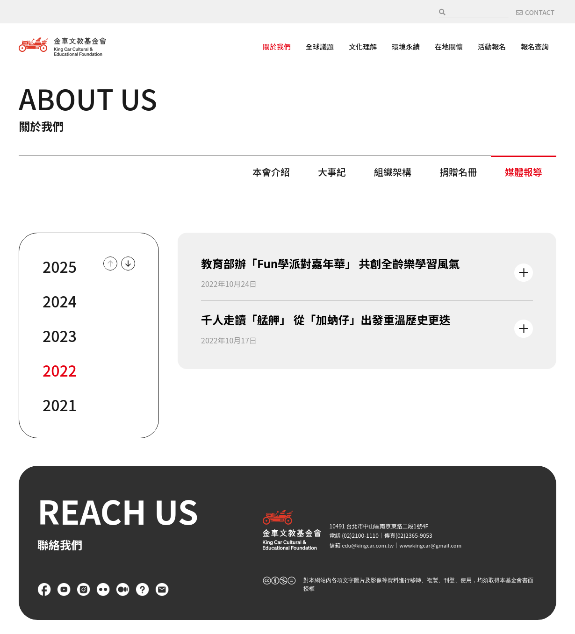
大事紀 (332, 171)
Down (128, 263)
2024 (60, 301)
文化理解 (363, 46)
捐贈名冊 (458, 171)
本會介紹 (271, 171)
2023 (60, 335)
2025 (60, 266)
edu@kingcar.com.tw (370, 545)
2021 (60, 404)
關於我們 (277, 46)
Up (110, 263)
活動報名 (492, 46)
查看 (367, 272)
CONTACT (539, 12)
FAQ (143, 590)
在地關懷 (449, 46)
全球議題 (320, 46)
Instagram (84, 590)
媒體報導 (523, 171)
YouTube (64, 590)
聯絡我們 (162, 590)
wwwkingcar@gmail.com (437, 545)
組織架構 (392, 171)
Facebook (44, 590)
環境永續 (406, 46)
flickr (103, 590)
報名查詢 (535, 46)
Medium (123, 590)
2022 (60, 370)
